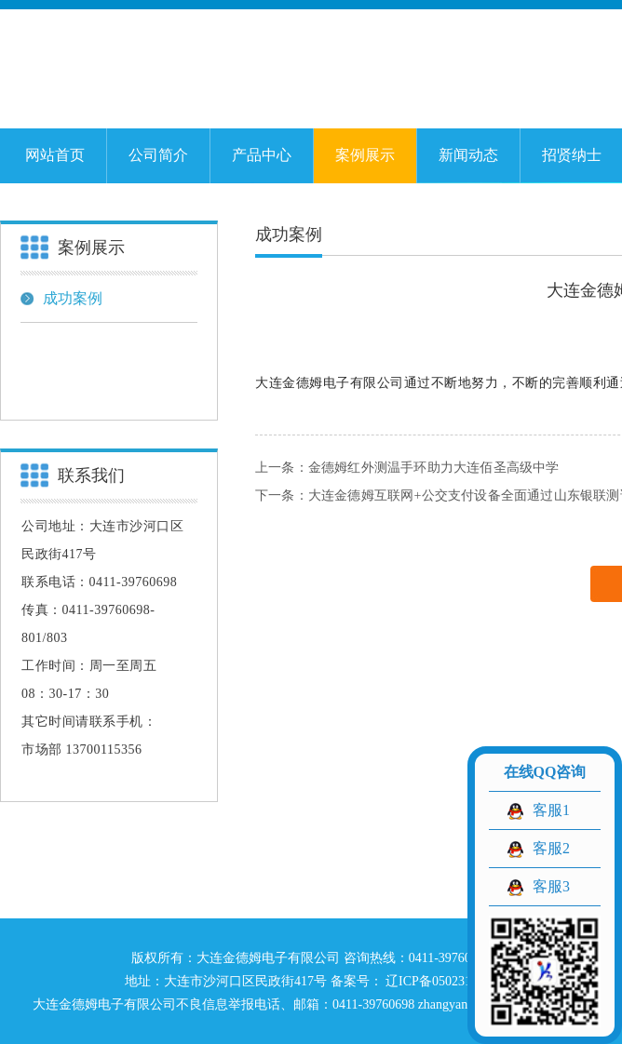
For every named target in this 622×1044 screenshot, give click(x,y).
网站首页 (55, 155)
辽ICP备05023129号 (440, 981)
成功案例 (61, 298)
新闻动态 (468, 155)
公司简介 (158, 155)
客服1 (551, 810)
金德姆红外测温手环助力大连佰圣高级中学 (434, 468)
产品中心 (261, 155)
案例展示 (365, 155)
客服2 (551, 848)
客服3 (551, 886)
